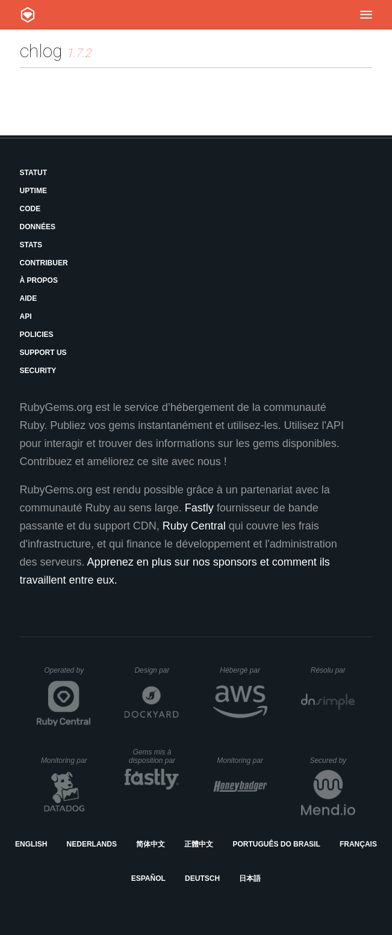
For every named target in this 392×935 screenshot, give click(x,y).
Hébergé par (243, 670)
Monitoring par (66, 760)
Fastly (199, 508)
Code (30, 209)
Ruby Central (194, 526)
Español (148, 878)
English (31, 844)
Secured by (332, 760)
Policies (37, 334)
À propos (39, 280)
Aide (28, 298)
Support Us (43, 352)
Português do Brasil (276, 844)
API (26, 316)
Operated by (67, 674)
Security (38, 370)
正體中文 (198, 844)
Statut (34, 172)
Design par (156, 670)
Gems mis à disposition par (154, 756)
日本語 (250, 878)
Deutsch (202, 878)
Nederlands (92, 844)
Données (37, 227)
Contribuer (44, 263)
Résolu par (333, 670)
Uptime (33, 191)
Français (358, 844)
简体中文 (150, 844)
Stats (31, 245)
